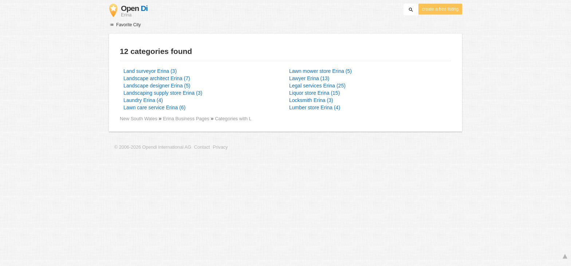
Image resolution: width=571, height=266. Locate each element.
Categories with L (233, 118)
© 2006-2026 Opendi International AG (152, 147)
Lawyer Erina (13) (309, 78)
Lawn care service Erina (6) (154, 107)
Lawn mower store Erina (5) (320, 71)
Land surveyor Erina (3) (150, 71)
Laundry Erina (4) (143, 100)
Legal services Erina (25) (317, 86)
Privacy (220, 147)
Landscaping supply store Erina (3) (162, 93)
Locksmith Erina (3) (311, 100)
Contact (202, 147)
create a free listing (440, 9)
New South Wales (138, 118)
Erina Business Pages (187, 118)
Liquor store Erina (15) (314, 93)
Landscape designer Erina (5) (156, 86)
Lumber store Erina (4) (314, 107)
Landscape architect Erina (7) (156, 78)
